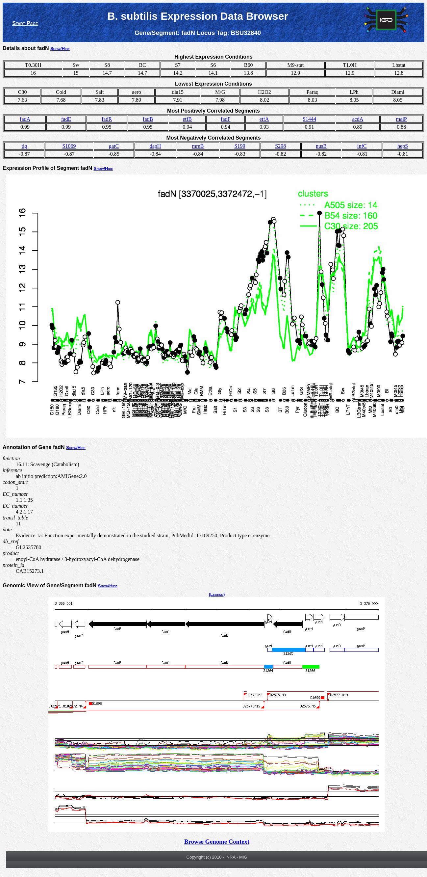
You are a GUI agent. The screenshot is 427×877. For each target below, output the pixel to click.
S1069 (69, 146)
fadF (225, 119)
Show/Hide (60, 48)
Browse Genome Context (216, 841)
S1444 (309, 119)
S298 (280, 146)
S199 (240, 146)
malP (401, 119)
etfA (264, 119)
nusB (321, 146)
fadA (25, 119)
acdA (358, 119)
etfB (187, 119)
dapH (155, 146)
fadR (107, 119)
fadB (148, 119)
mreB (198, 146)
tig (24, 146)
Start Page (25, 23)
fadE (66, 119)
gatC (114, 146)
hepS (402, 146)
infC (361, 146)
